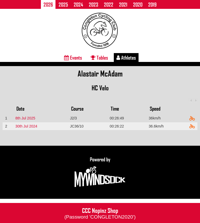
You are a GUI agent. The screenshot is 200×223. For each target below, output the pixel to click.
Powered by (100, 172)
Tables (99, 57)
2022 (108, 4)
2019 (152, 4)
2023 (93, 4)
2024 (78, 4)
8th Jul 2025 (25, 118)
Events (73, 57)
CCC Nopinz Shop (100, 213)
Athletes (126, 57)
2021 (123, 4)
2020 (137, 4)
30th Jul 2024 (26, 126)
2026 (48, 4)
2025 (63, 4)
